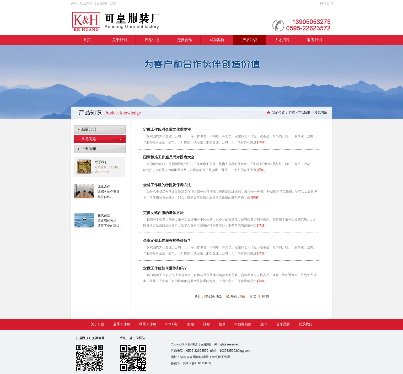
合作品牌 (283, 324)
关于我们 (119, 40)
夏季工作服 (121, 324)
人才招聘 (282, 40)
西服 (190, 324)
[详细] (261, 142)
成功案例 (217, 40)
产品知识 (249, 40)
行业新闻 (88, 149)
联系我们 (314, 40)
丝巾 (263, 324)
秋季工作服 (147, 324)
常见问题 (88, 139)
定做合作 (184, 40)
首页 (87, 40)
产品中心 (152, 40)
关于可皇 (97, 324)
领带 (222, 324)
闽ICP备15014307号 (197, 363)
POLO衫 (171, 324)
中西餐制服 (242, 324)
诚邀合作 (104, 186)
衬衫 (206, 324)
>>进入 (105, 172)
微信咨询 (326, 3)
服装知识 (88, 129)
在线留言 (104, 215)
